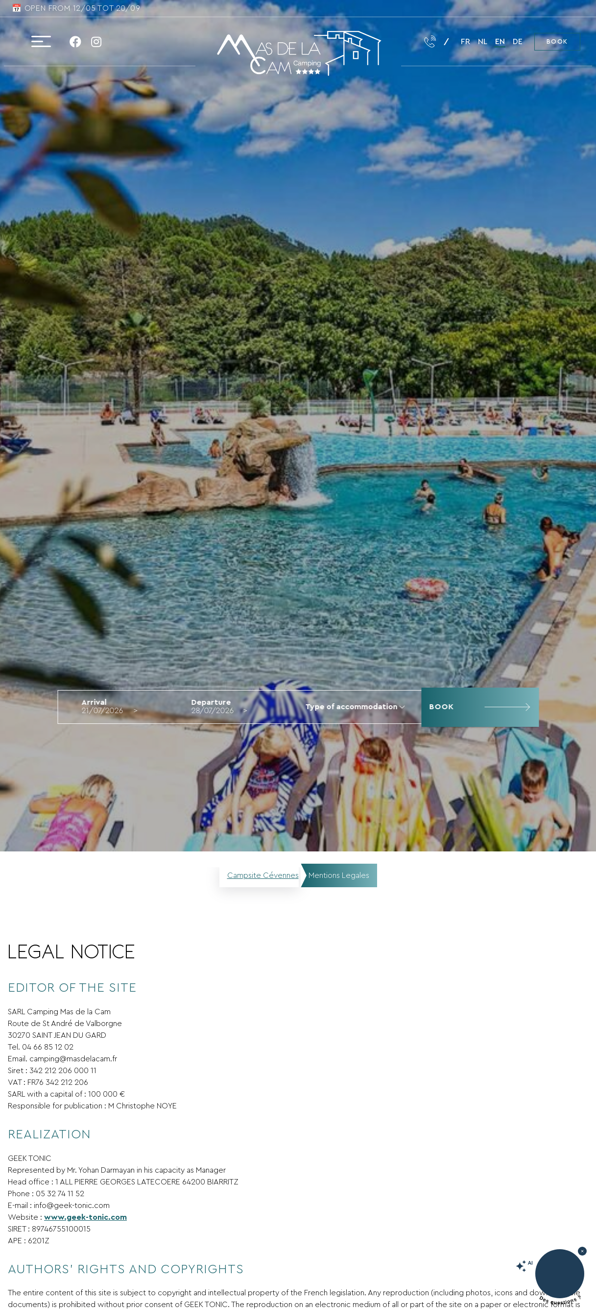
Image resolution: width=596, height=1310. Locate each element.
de (518, 42)
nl (482, 42)
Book (557, 42)
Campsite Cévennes (263, 875)
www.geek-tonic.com (85, 1217)
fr (465, 42)
